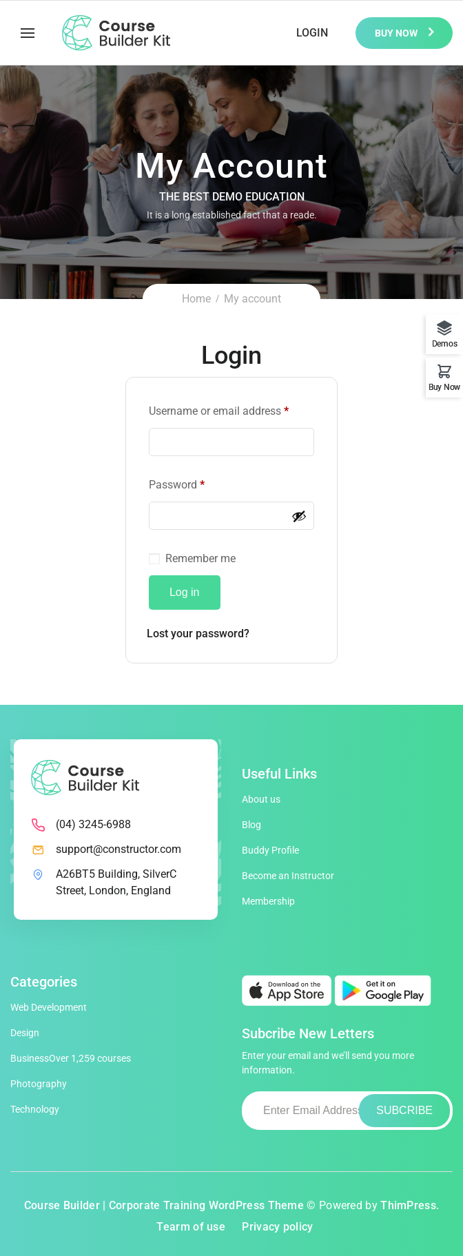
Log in (184, 592)
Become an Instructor (288, 875)
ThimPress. (409, 1205)
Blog (251, 824)
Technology (34, 1109)
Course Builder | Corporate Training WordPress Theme (164, 1205)
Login (312, 32)
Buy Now (397, 33)
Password (177, 484)
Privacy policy (277, 1226)
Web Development (48, 1007)
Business (70, 1058)
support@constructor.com (118, 849)
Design (24, 1032)
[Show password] (299, 516)
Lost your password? (198, 633)
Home (196, 298)
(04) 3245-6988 (93, 824)
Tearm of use (190, 1226)
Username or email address (219, 411)
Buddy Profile (270, 850)
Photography (38, 1083)
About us (261, 799)
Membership (268, 901)
